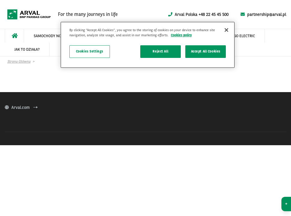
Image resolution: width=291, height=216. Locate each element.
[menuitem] (14, 36)
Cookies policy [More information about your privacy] (181, 35)
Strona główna (18, 61)
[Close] (226, 30)
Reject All (160, 51)
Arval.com (21, 107)
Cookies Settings (89, 51)
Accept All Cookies (205, 51)
